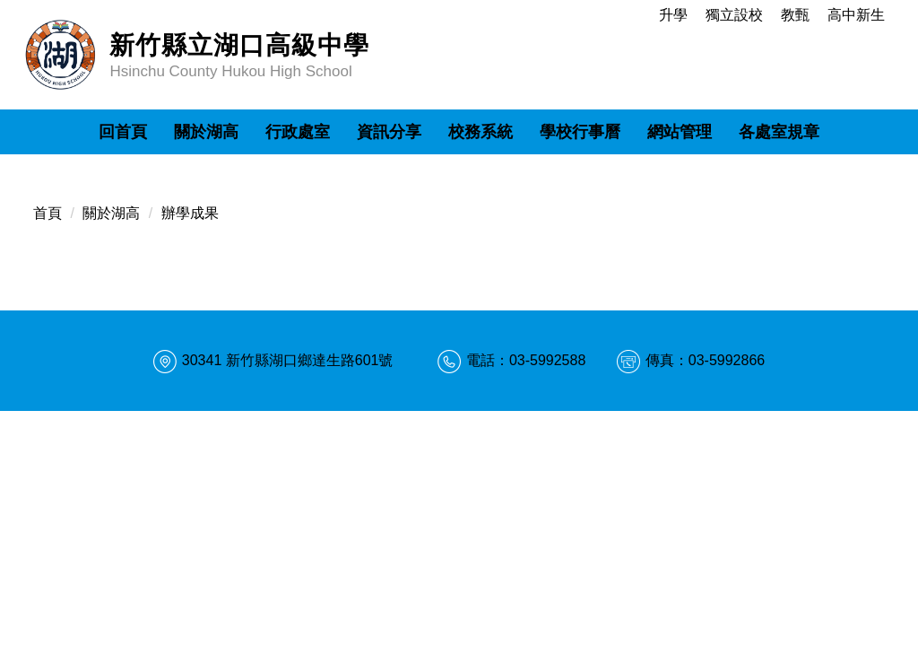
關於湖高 (111, 213)
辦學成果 (190, 213)
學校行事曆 (580, 132)
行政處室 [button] (297, 132)
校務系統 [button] (480, 132)
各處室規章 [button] (779, 132)
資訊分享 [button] (389, 132)
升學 (673, 14)
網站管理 (679, 132)
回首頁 (123, 132)
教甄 (795, 14)
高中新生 (856, 14)
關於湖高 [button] (206, 132)
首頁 (47, 213)
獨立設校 (734, 14)
